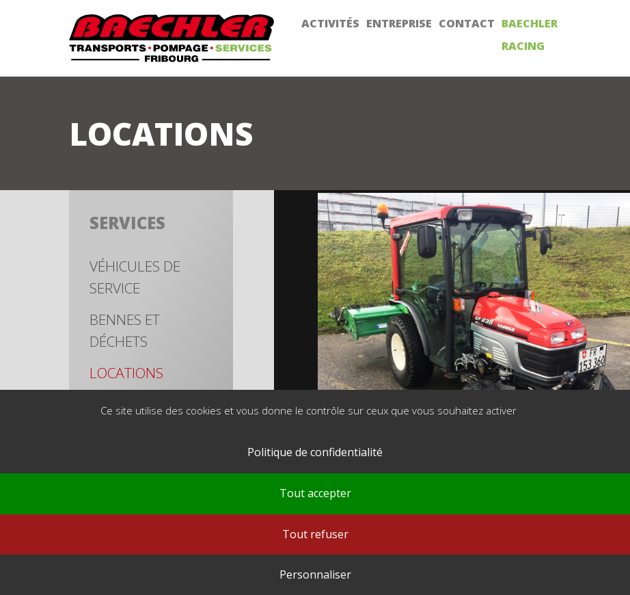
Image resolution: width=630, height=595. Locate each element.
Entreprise (399, 23)
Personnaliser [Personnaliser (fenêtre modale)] (315, 574)
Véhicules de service (135, 277)
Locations (126, 372)
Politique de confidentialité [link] (315, 452)
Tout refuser (315, 534)
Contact (467, 23)
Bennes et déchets (125, 330)
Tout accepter (315, 493)
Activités (330, 23)
